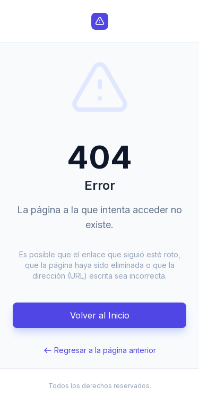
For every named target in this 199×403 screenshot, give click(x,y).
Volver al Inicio (99, 315)
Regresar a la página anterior (100, 350)
